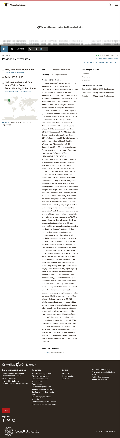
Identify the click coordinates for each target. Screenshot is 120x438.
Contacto (65, 379)
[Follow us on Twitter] (8, 420)
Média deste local (11, 92)
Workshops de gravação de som (44, 402)
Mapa (5, 122)
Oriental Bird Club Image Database (15, 384)
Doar (6, 410)
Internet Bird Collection (10, 381)
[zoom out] (33, 49)
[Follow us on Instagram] (13, 420)
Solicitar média (37, 381)
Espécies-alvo (37, 384)
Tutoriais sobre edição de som (43, 389)
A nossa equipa (68, 376)
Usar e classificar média (40, 379)
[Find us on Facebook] (3, 420)
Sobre (65, 370)
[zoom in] (36, 49)
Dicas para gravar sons (40, 376)
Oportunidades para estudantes (44, 404)
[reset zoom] (30, 49)
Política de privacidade (100, 377)
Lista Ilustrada (26, 92)
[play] (4, 49)
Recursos (36, 370)
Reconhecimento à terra (101, 369)
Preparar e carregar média (42, 373)
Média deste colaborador (14, 72)
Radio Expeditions (9, 378)
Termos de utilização (99, 380)
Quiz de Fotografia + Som (41, 387)
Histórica (65, 373)
